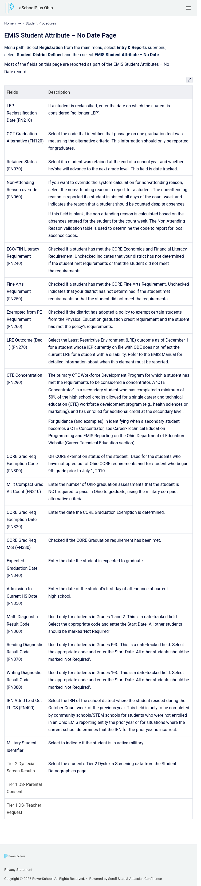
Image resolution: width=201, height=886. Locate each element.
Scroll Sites (116, 879)
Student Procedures (41, 23)
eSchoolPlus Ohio (36, 7)
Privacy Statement (18, 870)
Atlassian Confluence (145, 879)
